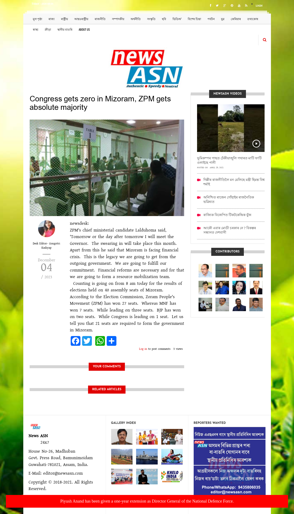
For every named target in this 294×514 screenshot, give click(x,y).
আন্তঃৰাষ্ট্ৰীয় (81, 19)
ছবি (164, 19)
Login (259, 6)
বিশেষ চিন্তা (194, 19)
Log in (143, 349)
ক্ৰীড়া (48, 29)
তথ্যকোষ (252, 19)
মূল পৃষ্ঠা (37, 19)
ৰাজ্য (51, 19)
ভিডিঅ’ (177, 19)
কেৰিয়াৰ (236, 19)
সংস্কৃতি (151, 19)
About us (84, 29)
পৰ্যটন (211, 19)
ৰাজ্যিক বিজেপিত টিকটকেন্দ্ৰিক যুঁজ (227, 215)
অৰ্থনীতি (136, 19)
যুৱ (222, 19)
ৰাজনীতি (100, 19)
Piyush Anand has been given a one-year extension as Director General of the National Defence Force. (147, 501)
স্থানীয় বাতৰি (64, 29)
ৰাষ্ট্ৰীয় (64, 19)
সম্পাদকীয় (118, 19)
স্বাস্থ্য (35, 29)
